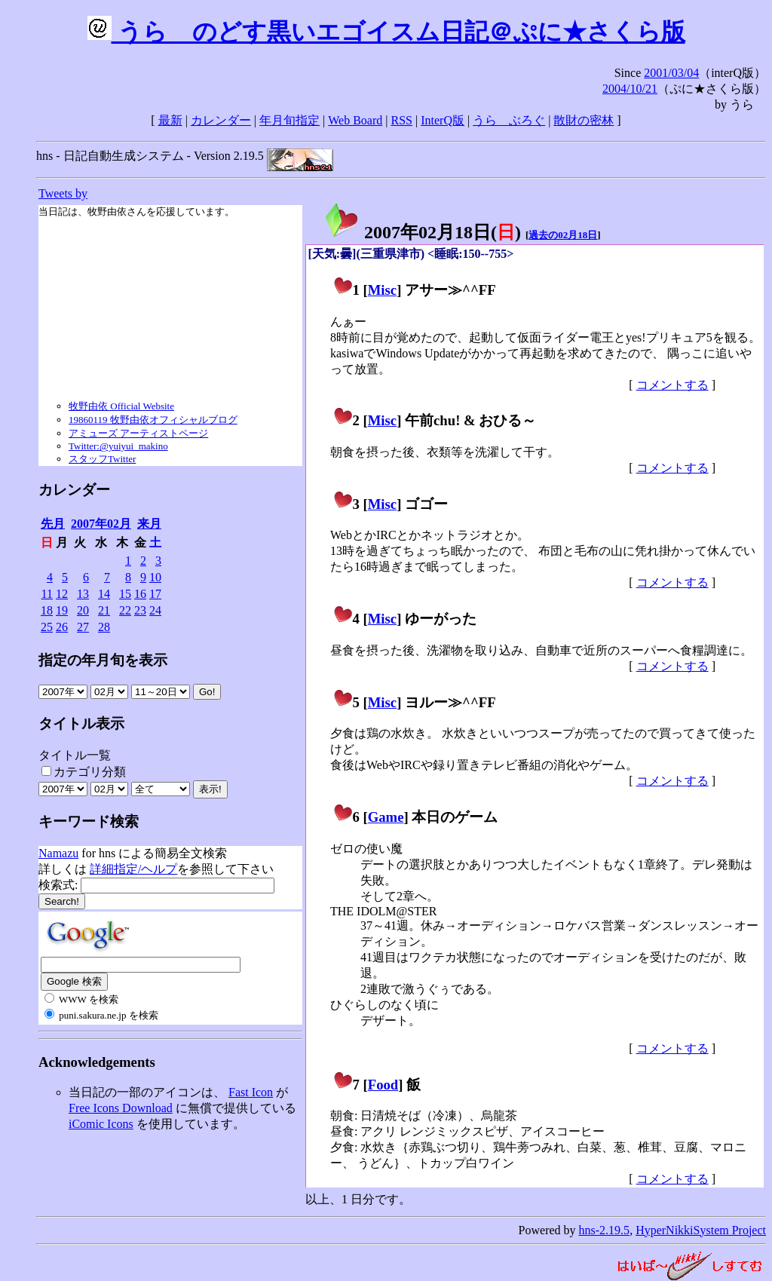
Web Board (355, 120)
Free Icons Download (121, 1108)
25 (47, 627)
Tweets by (62, 193)
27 (83, 627)
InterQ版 (442, 120)
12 (62, 593)
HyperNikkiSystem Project (701, 1230)
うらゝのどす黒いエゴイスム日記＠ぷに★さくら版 (386, 31)
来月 (149, 523)
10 (155, 577)
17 (155, 593)
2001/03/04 (671, 72)
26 (62, 627)
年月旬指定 (289, 120)
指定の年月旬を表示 (102, 660)
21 (104, 610)
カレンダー (221, 120)
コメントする (672, 384)
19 (62, 610)
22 (125, 610)
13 (83, 593)
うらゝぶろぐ (509, 120)
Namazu (58, 853)
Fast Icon (250, 1092)
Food (383, 1085)
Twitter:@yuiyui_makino (118, 446)
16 (140, 593)
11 (47, 593)
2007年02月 (101, 523)
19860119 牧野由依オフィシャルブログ (153, 419)
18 (47, 610)
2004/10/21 (629, 88)
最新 (170, 120)
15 (125, 593)
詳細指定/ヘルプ (133, 869)
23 (140, 610)
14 (104, 593)
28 (104, 627)
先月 (53, 523)
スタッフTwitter (102, 458)
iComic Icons (101, 1123)
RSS (401, 120)
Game (386, 817)
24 (155, 610)
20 (83, 610)
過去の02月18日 (562, 235)
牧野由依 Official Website (121, 406)
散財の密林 (583, 120)
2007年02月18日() (422, 232)
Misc (382, 290)
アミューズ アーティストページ (138, 433)
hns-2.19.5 (604, 1230)
